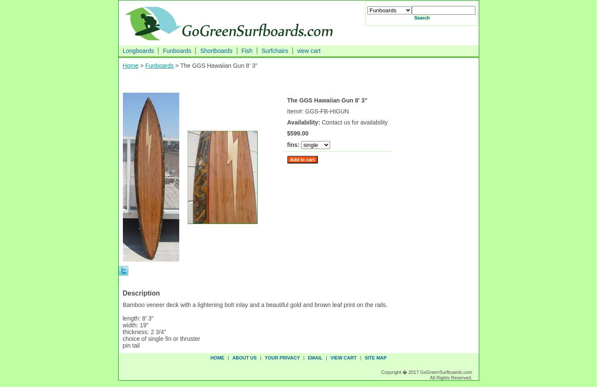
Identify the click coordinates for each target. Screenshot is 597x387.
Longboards (138, 50)
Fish (247, 50)
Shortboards (216, 50)
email (315, 357)
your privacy (282, 357)
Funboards (177, 50)
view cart (308, 50)
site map (376, 357)
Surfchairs (274, 50)
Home (131, 65)
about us (244, 357)
